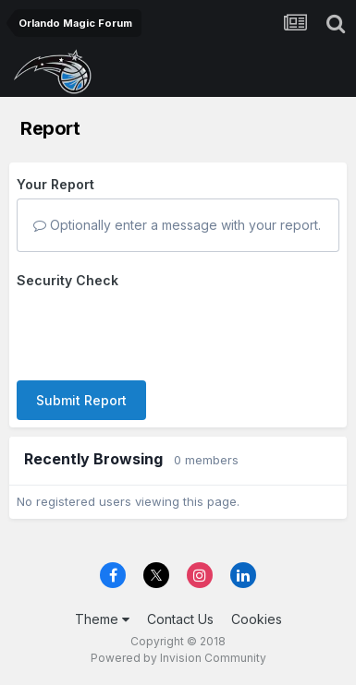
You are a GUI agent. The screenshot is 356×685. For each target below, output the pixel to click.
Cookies (256, 619)
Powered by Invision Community (178, 658)
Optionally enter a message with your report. (177, 225)
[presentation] (157, 330)
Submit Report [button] (81, 400)
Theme (102, 619)
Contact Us (180, 619)
